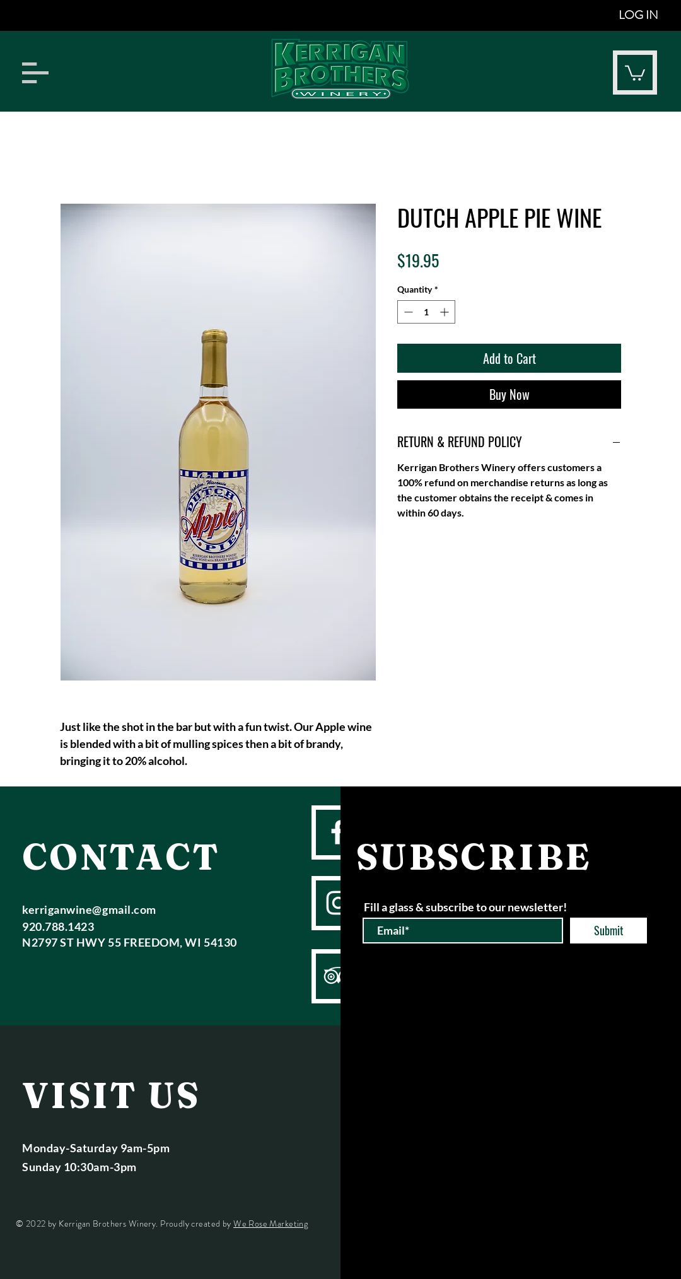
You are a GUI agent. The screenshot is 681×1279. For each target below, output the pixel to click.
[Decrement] (407, 312)
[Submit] (608, 930)
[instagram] (338, 903)
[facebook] (338, 832)
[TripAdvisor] (338, 975)
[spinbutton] (426, 312)
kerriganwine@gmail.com (89, 909)
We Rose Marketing (270, 1223)
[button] (35, 72)
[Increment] (445, 312)
